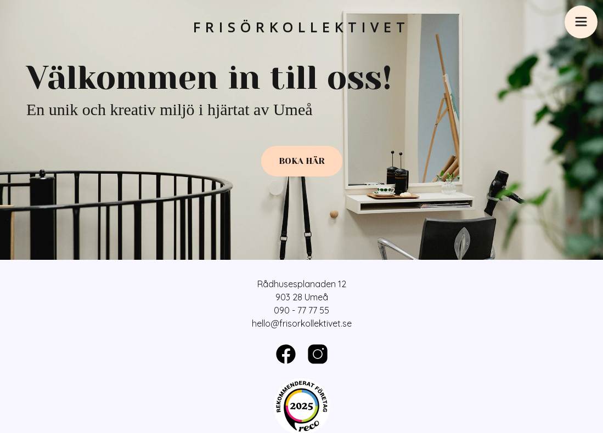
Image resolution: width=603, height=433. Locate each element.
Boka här (302, 161)
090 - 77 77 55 (301, 310)
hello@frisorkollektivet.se (302, 323)
